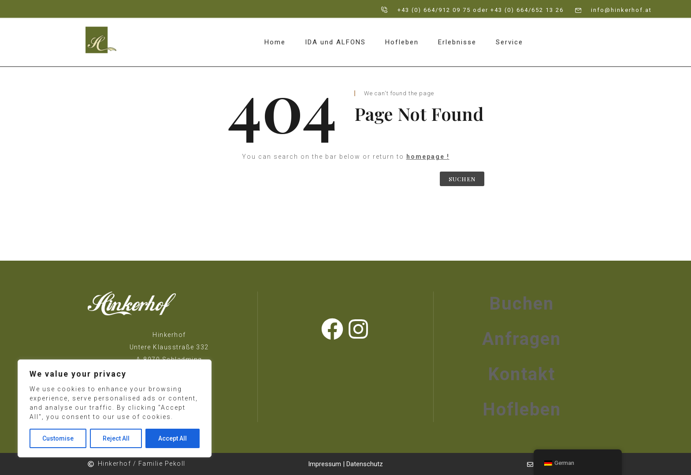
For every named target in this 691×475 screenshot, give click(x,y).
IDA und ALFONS (335, 37)
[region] (115, 408)
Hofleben (402, 37)
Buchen (521, 303)
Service (509, 37)
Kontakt (521, 374)
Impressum (325, 464)
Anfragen (521, 339)
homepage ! (428, 156)
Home (275, 37)
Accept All (172, 438)
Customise (58, 438)
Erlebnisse (457, 37)
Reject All (116, 438)
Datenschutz (364, 464)
